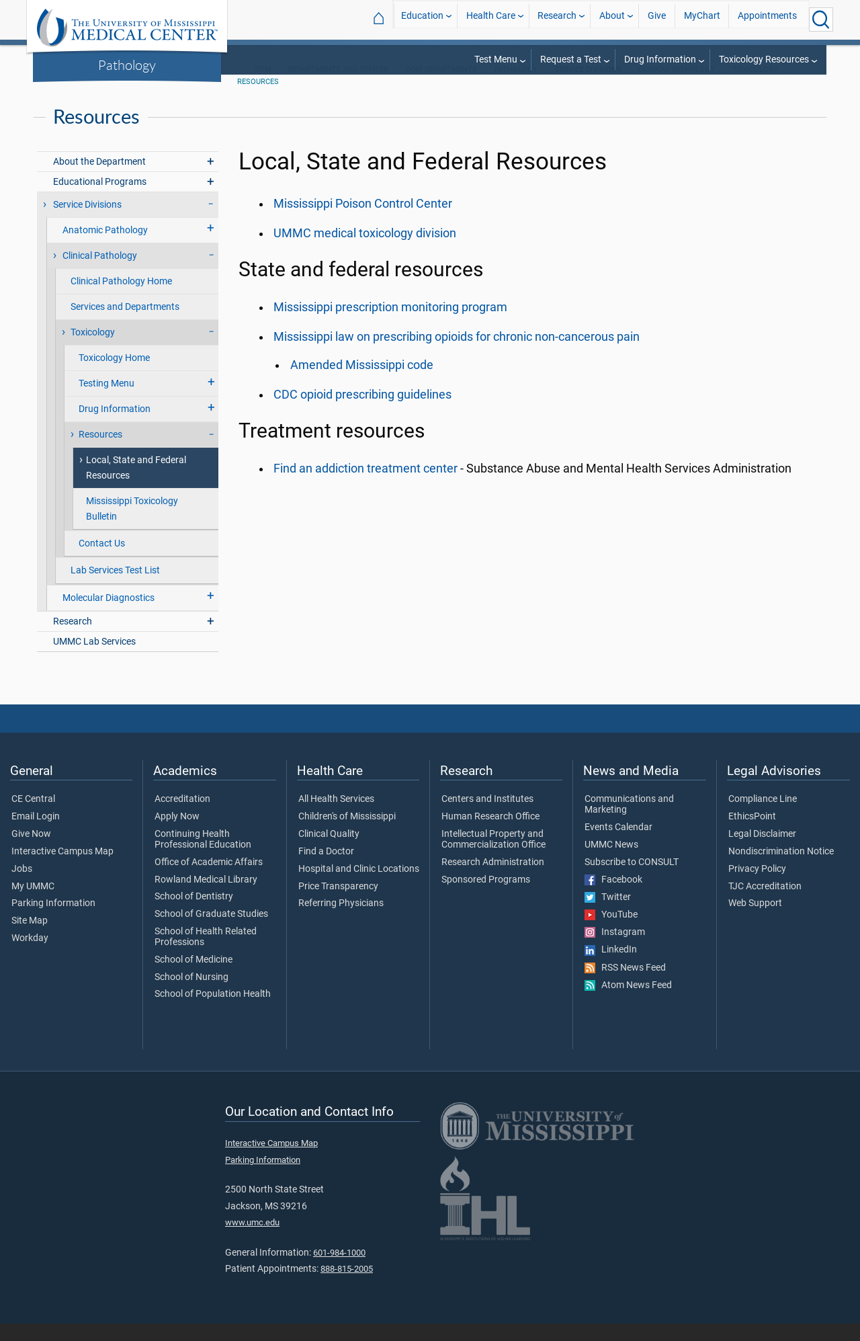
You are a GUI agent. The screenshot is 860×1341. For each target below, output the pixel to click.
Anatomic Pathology (105, 247)
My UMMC (32, 904)
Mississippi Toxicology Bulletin (132, 526)
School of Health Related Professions (206, 954)
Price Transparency (338, 904)
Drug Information (660, 59)
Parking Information (53, 921)
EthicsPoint (752, 834)
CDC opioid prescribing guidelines (362, 412)
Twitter (608, 914)
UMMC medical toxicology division (364, 250)
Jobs (21, 886)
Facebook (613, 897)
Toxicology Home (114, 375)
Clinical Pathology (676, 87)
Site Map (29, 938)
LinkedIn (611, 967)
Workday (29, 955)
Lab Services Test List (115, 588)
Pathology (127, 64)
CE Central (33, 816)
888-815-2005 (346, 1286)
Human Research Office (490, 834)
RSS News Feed (625, 985)
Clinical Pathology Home (121, 298)
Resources (258, 99)
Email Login (35, 834)
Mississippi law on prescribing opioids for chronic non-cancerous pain (456, 354)
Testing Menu (106, 401)
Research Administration (492, 880)
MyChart (702, 19)
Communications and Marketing (629, 822)
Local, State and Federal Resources (136, 485)
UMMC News (611, 862)
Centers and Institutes (487, 816)
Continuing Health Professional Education (203, 857)
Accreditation (182, 816)
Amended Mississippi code (361, 382)
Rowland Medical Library (206, 897)
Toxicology (755, 87)
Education (422, 19)
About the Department (99, 179)
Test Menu (495, 59)
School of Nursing (191, 994)
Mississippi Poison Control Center (362, 221)
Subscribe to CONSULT (632, 880)
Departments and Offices (338, 87)
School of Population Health (213, 1011)
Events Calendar (618, 845)
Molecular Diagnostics (108, 615)
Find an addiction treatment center (365, 486)
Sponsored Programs (485, 897)
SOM (263, 87)
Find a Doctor (326, 869)
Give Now (31, 851)
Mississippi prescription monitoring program (390, 324)
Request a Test (570, 59)
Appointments (767, 19)
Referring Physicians (341, 921)
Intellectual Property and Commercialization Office (493, 857)
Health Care (490, 19)
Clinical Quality (328, 851)
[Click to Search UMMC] (821, 19)
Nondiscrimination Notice (781, 869)
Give (657, 19)
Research (557, 19)
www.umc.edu (252, 1240)
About (612, 19)
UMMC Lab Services (94, 659)
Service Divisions (87, 222)
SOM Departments (441, 87)
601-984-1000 (339, 1270)
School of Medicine (193, 977)
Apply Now (177, 834)
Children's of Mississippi (347, 834)
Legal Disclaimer (762, 851)
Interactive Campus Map (62, 869)
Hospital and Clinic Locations (358, 886)
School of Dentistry (194, 914)
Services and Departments (125, 324)
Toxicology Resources (764, 59)
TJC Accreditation (765, 904)
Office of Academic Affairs (209, 880)
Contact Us (102, 561)
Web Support (755, 921)
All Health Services (336, 816)
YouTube (611, 932)
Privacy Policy (757, 886)
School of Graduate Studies (211, 931)
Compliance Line (762, 816)
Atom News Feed (628, 1003)
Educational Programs (99, 199)
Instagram (615, 949)
